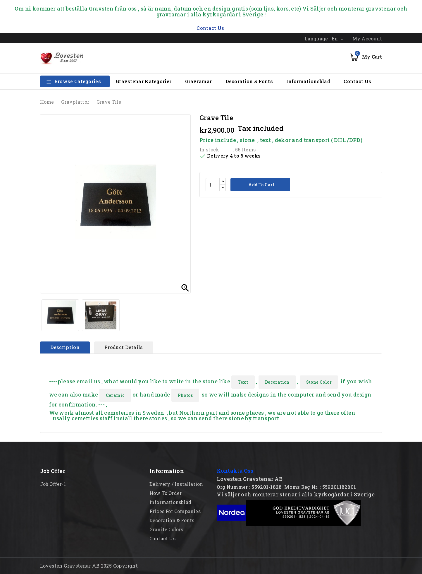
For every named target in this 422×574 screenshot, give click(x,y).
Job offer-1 (53, 484)
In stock (209, 149)
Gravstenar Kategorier (143, 81)
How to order (165, 493)
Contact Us (357, 81)
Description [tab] (65, 347)
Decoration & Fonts (249, 81)
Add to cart (261, 184)
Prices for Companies (175, 511)
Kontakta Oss (235, 470)
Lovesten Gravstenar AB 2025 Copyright (89, 566)
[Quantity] (213, 184)
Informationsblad (308, 81)
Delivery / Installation (176, 484)
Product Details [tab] (123, 347)
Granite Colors (166, 529)
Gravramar (198, 81)
